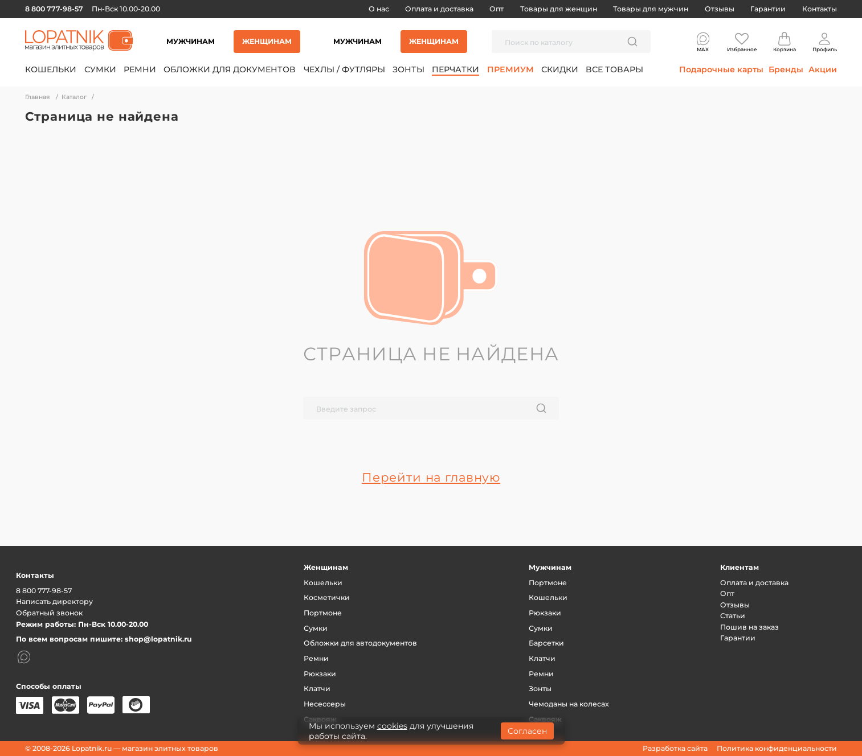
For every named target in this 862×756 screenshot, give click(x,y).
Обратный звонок (49, 613)
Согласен (527, 731)
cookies (392, 726)
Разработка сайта (675, 748)
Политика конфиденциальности (777, 748)
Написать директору (54, 601)
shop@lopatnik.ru (158, 639)
